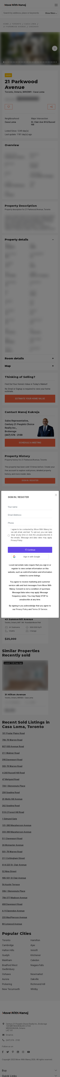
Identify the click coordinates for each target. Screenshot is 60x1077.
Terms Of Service (39, 609)
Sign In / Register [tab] (18, 497)
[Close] (56, 495)
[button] (30, 556)
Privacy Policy (16, 540)
